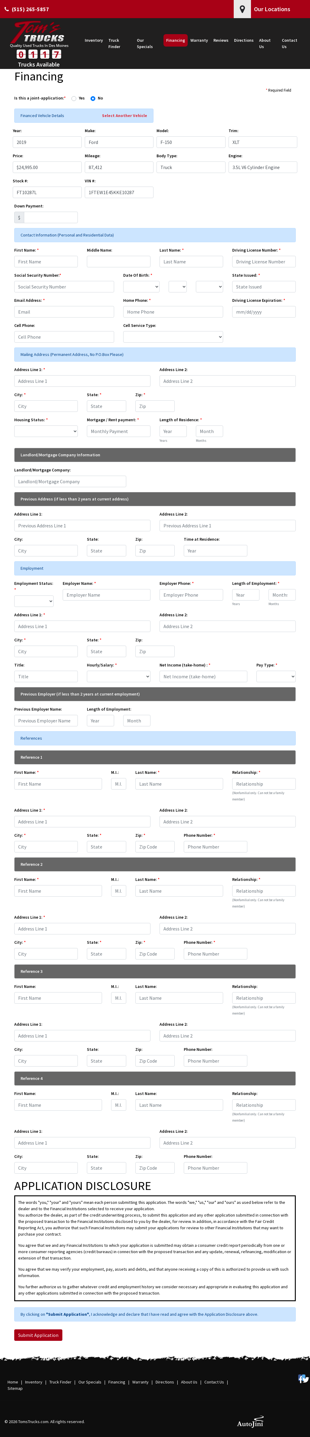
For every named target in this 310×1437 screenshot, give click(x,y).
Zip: (140, 394)
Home (13, 1382)
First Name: (26, 250)
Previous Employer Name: (38, 709)
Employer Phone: (177, 583)
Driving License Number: (256, 250)
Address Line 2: (174, 369)
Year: (17, 130)
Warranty (140, 1382)
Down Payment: (29, 206)
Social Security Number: (37, 275)
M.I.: (115, 772)
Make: (90, 130)
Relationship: (246, 772)
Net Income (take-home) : (185, 665)
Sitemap (15, 1388)
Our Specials (89, 1382)
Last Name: (172, 250)
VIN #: (90, 181)
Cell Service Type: (139, 325)
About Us (189, 1382)
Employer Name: (79, 583)
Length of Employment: (255, 583)
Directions (165, 1382)
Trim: (234, 130)
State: (94, 394)
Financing (116, 1382)
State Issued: (246, 275)
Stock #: (20, 181)
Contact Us (214, 1382)
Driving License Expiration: (258, 300)
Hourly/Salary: (102, 665)
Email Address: (29, 300)
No (100, 98)
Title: (19, 665)
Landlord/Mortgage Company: (42, 470)
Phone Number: (199, 835)
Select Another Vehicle (124, 115)
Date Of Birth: (137, 275)
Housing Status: (31, 419)
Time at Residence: (202, 539)
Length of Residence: (181, 419)
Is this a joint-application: (40, 98)
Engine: (235, 155)
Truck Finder (60, 1382)
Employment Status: (33, 586)
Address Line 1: (29, 369)
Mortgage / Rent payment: (113, 419)
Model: (163, 130)
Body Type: (167, 155)
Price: (18, 155)
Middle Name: (99, 250)
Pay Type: (266, 665)
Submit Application (38, 1335)
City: (20, 394)
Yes (82, 98)
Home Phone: (137, 300)
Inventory (33, 1382)
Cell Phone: (24, 325)
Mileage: (93, 155)
